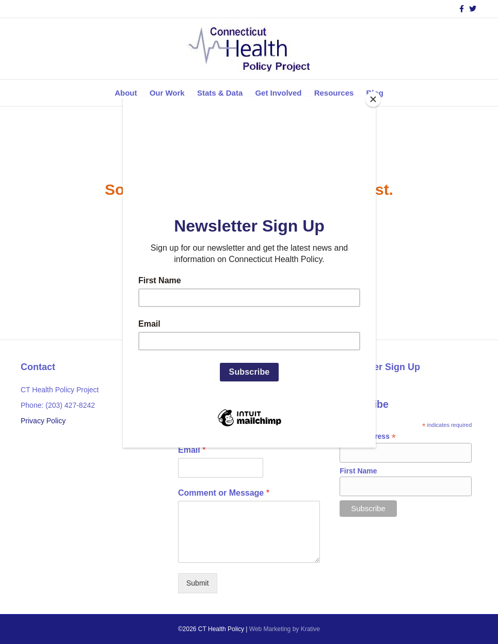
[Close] (373, 99)
